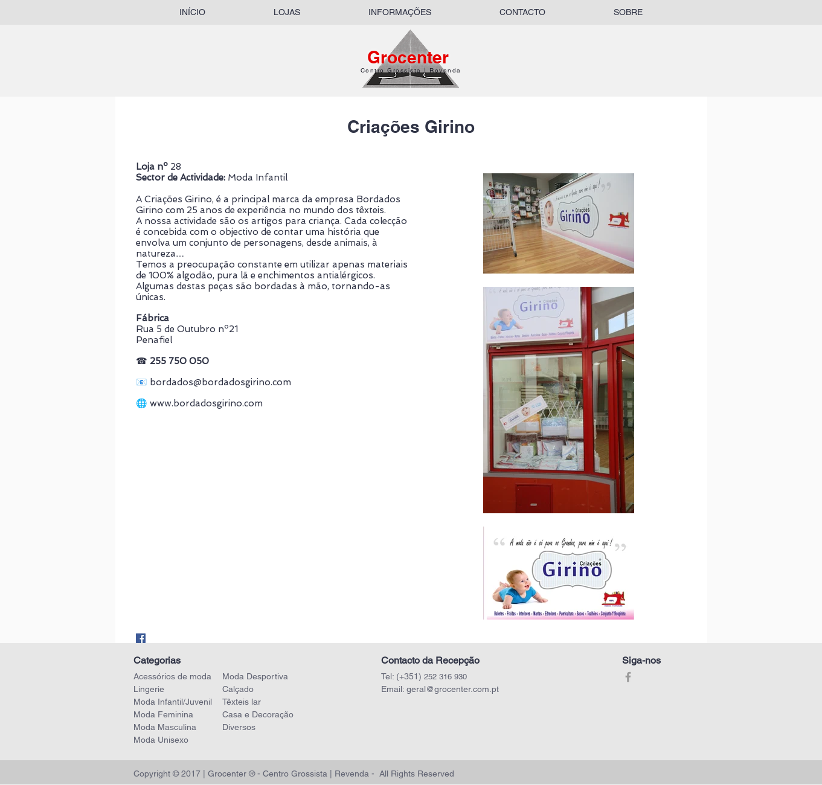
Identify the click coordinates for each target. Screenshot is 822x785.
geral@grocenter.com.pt (452, 689)
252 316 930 (445, 676)
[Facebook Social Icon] (141, 638)
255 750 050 (179, 361)
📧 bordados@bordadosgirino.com (213, 382)
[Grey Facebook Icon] (628, 677)
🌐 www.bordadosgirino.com (199, 403)
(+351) (410, 676)
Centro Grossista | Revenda (411, 70)
